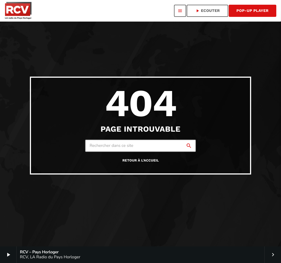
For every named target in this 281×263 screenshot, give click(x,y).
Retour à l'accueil (141, 160)
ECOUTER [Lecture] (207, 10)
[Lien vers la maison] (18, 10)
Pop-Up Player (252, 11)
